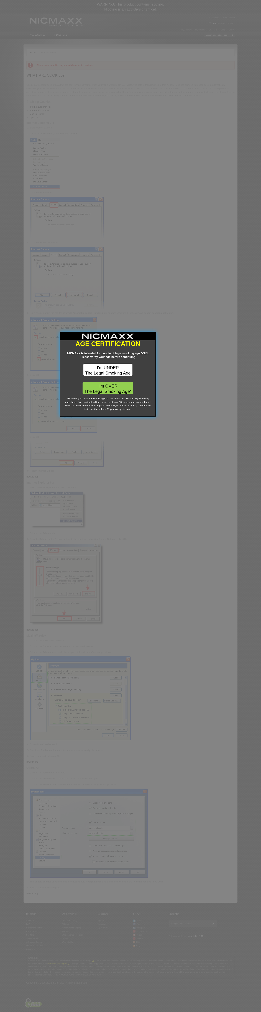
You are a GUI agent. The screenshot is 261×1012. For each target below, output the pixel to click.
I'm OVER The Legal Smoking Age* (130, 521)
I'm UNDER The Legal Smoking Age (130, 502)
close (176, 546)
